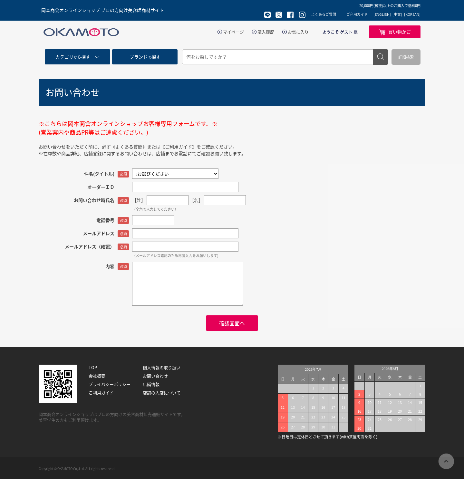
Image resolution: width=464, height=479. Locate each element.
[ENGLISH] (382, 14)
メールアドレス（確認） (89, 246)
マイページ (233, 32)
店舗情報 (151, 384)
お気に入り (298, 32)
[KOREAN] (412, 14)
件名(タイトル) (99, 173)
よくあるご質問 (323, 14)
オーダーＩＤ (100, 187)
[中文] (397, 14)
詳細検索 (406, 57)
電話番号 (105, 220)
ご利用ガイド (357, 14)
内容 (109, 266)
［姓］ (139, 200)
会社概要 (97, 376)
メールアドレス (98, 233)
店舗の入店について (161, 393)
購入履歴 (265, 32)
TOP (93, 367)
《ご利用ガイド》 (178, 146)
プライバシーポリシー (109, 384)
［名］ (196, 200)
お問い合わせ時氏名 (94, 200)
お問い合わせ (155, 376)
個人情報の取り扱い (161, 367)
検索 (380, 57)
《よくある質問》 (129, 146)
